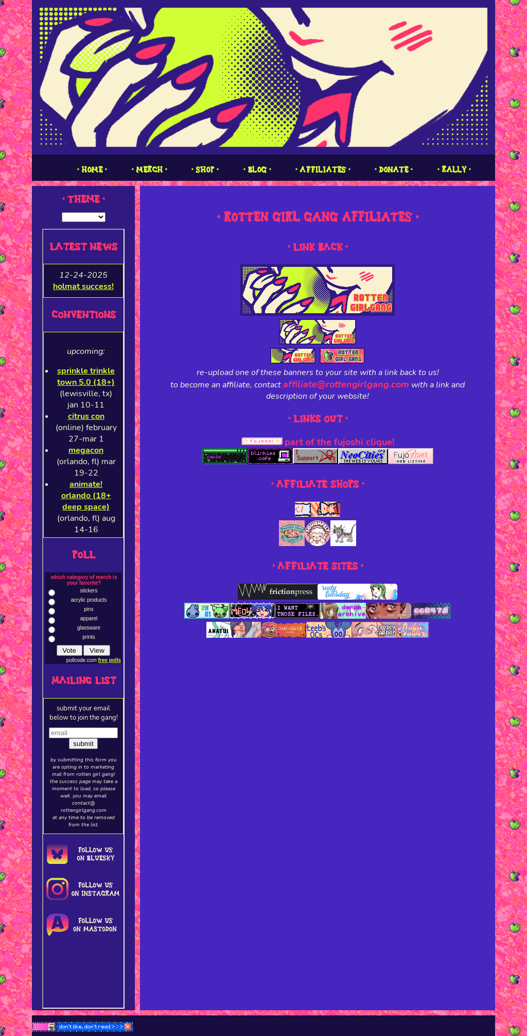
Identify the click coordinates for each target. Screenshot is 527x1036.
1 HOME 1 (92, 169)
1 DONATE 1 (393, 169)
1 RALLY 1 (453, 169)
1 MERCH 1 (149, 169)
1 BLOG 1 (257, 169)
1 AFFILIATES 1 (322, 169)
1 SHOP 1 (204, 169)
